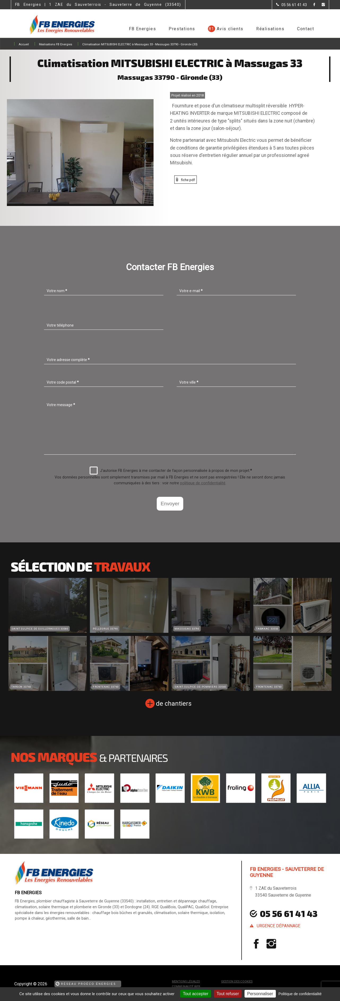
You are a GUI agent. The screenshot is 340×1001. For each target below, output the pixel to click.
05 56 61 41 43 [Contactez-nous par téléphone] (288, 913)
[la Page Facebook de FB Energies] (311, 5)
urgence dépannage (278, 925)
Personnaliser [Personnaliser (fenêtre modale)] (260, 993)
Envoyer (170, 503)
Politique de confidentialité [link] (300, 994)
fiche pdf (188, 180)
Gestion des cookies (236, 981)
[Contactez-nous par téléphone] (291, 5)
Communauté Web (186, 986)
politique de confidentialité (202, 483)
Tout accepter (195, 993)
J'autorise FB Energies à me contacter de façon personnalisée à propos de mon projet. (171, 471)
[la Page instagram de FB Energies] (320, 5)
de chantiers (173, 703)
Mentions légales (186, 981)
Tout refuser (228, 993)
